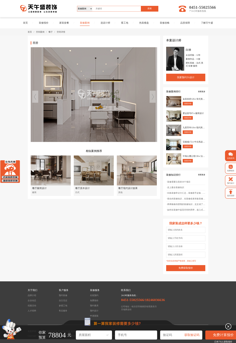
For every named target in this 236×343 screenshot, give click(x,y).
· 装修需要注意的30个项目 (178, 182)
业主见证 (63, 300)
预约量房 (94, 306)
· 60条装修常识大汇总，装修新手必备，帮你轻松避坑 (185, 193)
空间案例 (40, 32)
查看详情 (187, 104)
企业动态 (32, 300)
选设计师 (105, 23)
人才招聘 (32, 311)
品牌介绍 (32, 295)
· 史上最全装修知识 (175, 187)
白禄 (188, 49)
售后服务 (63, 311)
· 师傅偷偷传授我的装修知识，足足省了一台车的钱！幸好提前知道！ (185, 204)
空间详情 (61, 32)
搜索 (150, 8)
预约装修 (63, 295)
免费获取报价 (186, 268)
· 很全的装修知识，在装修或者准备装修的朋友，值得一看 (185, 199)
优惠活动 (32, 306)
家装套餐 (64, 23)
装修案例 (85, 23)
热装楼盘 (144, 23)
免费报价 (94, 300)
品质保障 (185, 23)
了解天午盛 (207, 23)
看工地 (124, 23)
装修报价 (43, 23)
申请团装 (94, 316)
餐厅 (50, 32)
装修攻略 (164, 23)
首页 (25, 23)
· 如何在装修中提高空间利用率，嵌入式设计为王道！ (185, 210)
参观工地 (63, 306)
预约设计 (94, 311)
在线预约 (94, 295)
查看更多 (201, 92)
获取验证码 (191, 335)
